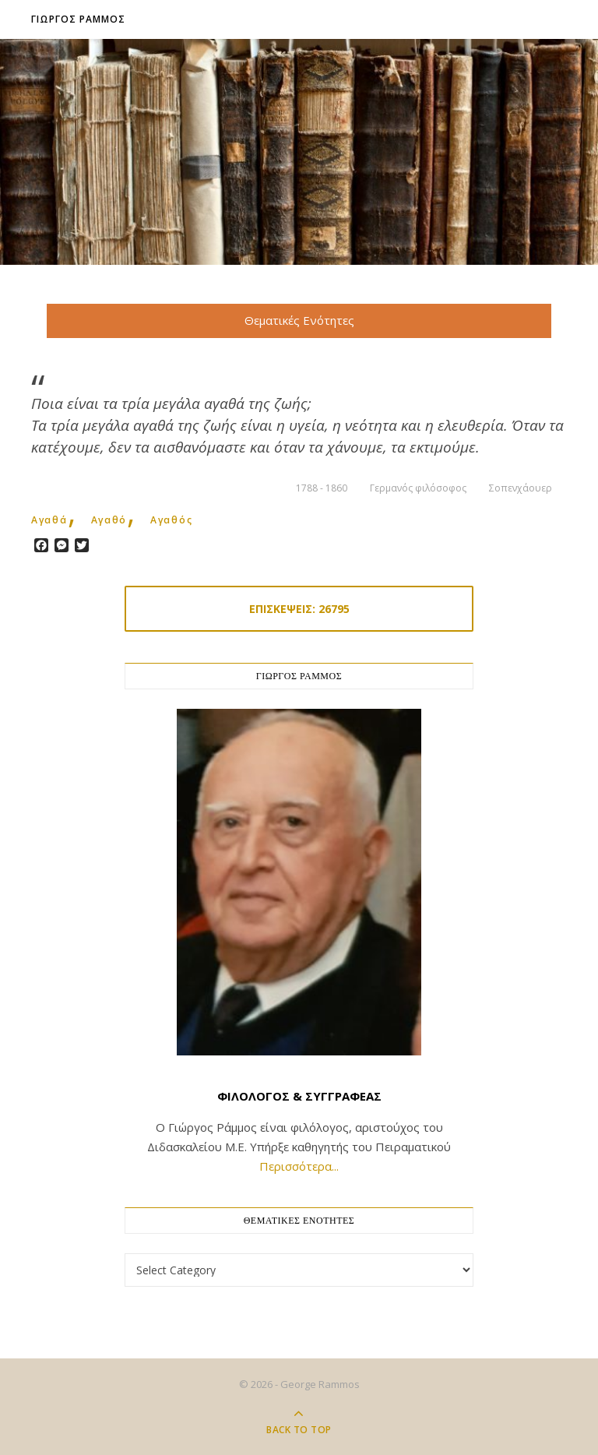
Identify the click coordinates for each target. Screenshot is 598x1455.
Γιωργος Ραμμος (78, 19)
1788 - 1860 (321, 488)
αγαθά (49, 520)
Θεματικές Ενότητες (299, 320)
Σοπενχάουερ (520, 488)
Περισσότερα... (299, 1166)
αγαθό (109, 520)
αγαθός (171, 520)
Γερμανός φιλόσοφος (418, 488)
